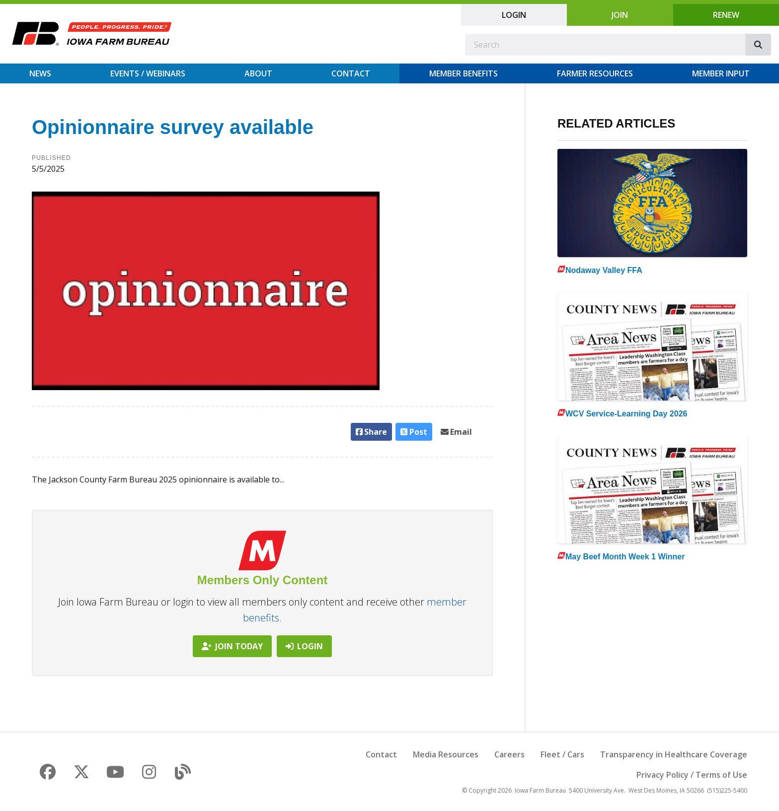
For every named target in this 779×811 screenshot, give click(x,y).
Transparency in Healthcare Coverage (673, 754)
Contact (350, 73)
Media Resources (445, 754)
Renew (726, 14)
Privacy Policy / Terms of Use (691, 774)
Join (620, 14)
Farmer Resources (595, 73)
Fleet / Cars (562, 754)
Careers (509, 754)
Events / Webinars (147, 73)
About (258, 73)
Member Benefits (463, 73)
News (40, 73)
